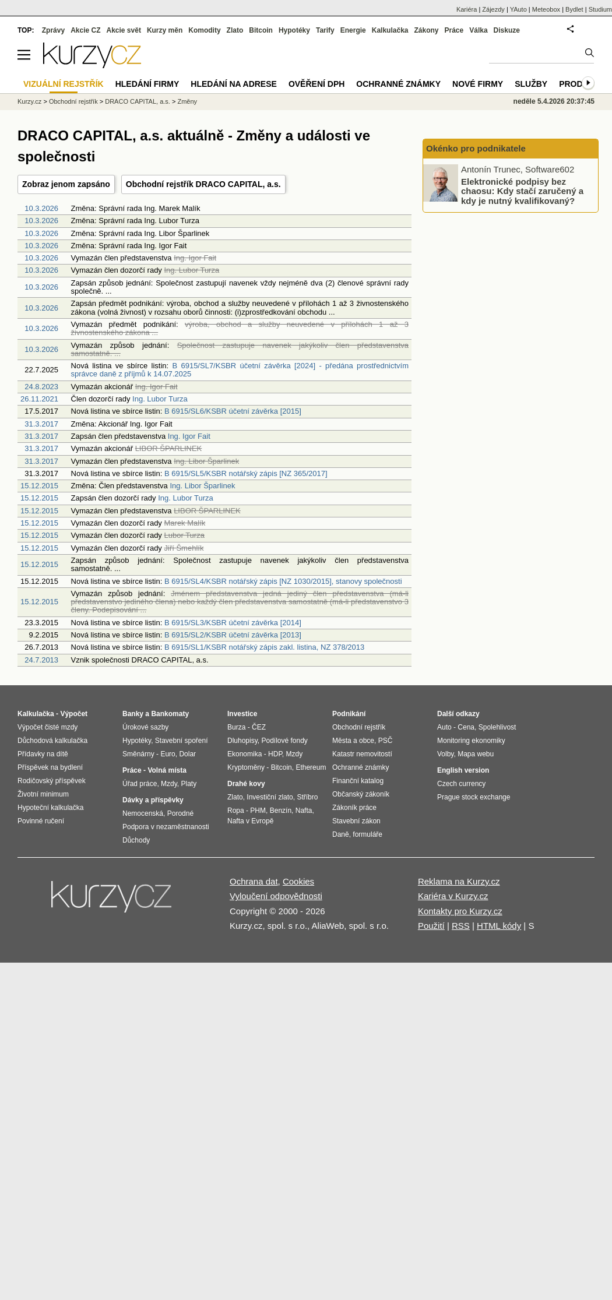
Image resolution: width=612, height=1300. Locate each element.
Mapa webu (476, 754)
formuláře (367, 834)
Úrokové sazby (145, 727)
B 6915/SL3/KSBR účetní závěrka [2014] (232, 622)
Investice (242, 714)
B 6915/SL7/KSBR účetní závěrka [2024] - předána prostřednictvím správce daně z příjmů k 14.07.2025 (240, 369)
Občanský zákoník (360, 794)
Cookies (298, 881)
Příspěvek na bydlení (50, 767)
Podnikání (348, 714)
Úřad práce (139, 784)
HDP (275, 754)
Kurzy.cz (29, 101)
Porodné (180, 813)
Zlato (235, 30)
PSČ (385, 741)
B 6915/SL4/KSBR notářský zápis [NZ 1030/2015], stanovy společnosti (283, 581)
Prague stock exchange (473, 797)
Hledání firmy (147, 84)
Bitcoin (261, 30)
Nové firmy (477, 84)
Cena (466, 727)
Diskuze (507, 30)
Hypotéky (294, 30)
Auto (444, 727)
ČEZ (259, 727)
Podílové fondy (284, 741)
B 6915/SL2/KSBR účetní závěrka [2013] (232, 634)
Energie (353, 30)
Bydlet (574, 9)
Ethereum (311, 767)
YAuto (518, 9)
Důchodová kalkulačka (52, 741)
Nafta (304, 810)
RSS (461, 926)
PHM (258, 810)
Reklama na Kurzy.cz (459, 881)
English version (463, 770)
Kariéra (466, 9)
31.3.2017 (41, 424)
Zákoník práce (354, 808)
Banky (132, 714)
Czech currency (461, 784)
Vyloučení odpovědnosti (276, 896)
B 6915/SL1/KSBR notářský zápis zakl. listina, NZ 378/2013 (264, 647)
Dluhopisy (242, 741)
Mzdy (169, 784)
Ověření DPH (316, 84)
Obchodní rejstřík (73, 101)
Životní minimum (43, 794)
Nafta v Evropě (250, 821)
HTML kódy (499, 926)
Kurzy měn (164, 30)
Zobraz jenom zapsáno (66, 184)
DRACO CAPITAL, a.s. (137, 101)
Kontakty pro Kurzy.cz (460, 911)
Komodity (204, 30)
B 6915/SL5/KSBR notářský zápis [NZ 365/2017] (246, 473)
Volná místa (166, 770)
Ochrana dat (254, 881)
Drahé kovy (246, 784)
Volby (445, 754)
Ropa (235, 810)
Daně (340, 834)
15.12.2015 (39, 485)
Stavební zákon (356, 821)
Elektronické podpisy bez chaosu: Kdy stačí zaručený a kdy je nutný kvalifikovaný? (522, 190)
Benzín (280, 810)
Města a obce (353, 741)
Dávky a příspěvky (153, 800)
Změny (187, 101)
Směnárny (138, 754)
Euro (167, 754)
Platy (189, 784)
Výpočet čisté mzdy (47, 727)
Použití (431, 926)
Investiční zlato (270, 797)
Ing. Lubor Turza (160, 398)
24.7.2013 (41, 660)
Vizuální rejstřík (63, 84)
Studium (600, 9)
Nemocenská (142, 813)
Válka (478, 30)
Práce (454, 30)
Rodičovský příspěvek (51, 781)
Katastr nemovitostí (362, 754)
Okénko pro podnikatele (476, 148)
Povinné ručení (40, 821)
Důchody (136, 840)
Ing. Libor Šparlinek (202, 485)
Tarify (325, 30)
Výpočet (73, 714)
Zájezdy (493, 9)
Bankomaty (170, 714)
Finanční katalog (358, 781)
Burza (236, 727)
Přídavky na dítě (42, 754)
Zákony (426, 30)
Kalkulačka (390, 30)
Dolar (187, 754)
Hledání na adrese (234, 84)
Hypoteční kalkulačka (50, 808)
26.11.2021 (39, 398)
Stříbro (307, 797)
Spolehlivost (497, 727)
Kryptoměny (246, 767)
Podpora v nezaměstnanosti (165, 827)
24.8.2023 (41, 386)
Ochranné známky (398, 84)
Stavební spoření (181, 741)
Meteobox (546, 9)
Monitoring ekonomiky (471, 741)
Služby (531, 84)
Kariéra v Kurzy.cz (453, 896)
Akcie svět (124, 30)
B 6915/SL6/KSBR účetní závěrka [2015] (232, 411)
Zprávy (53, 30)
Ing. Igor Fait (189, 436)
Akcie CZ (85, 30)
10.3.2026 (41, 208)
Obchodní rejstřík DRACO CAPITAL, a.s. (203, 184)
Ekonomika (244, 754)
